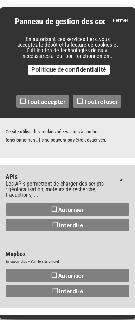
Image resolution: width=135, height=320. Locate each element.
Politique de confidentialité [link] (68, 69)
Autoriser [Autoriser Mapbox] (67, 276)
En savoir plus (16, 261)
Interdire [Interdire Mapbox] (67, 291)
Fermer (120, 20)
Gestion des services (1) (121, 179)
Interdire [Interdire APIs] (67, 225)
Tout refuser (97, 102)
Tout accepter (43, 102)
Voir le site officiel (45, 261)
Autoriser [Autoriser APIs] (67, 210)
